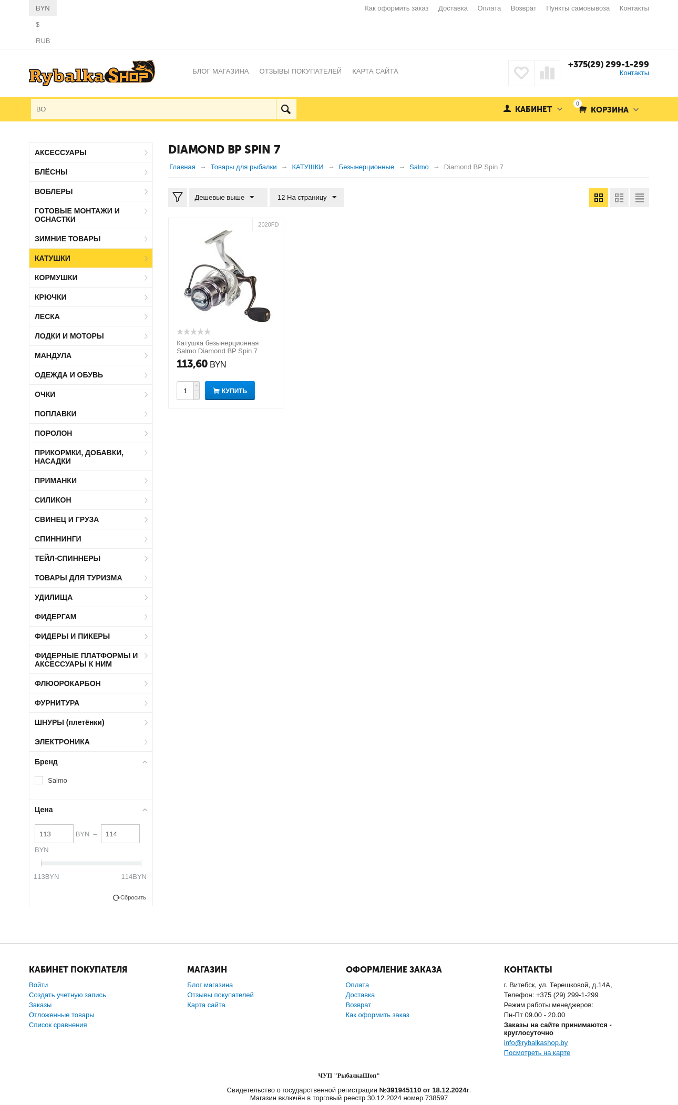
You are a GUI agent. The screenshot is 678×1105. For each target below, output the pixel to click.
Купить (234, 391)
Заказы (40, 1005)
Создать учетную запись (67, 995)
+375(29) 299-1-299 (607, 64)
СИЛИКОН (53, 500)
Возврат (524, 8)
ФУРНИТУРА (57, 703)
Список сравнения (58, 1025)
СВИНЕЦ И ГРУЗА (67, 519)
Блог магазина (210, 985)
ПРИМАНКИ (56, 480)
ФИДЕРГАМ (56, 616)
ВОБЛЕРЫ (54, 191)
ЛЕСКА (47, 316)
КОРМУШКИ (56, 277)
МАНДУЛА (53, 355)
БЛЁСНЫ (51, 172)
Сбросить (133, 897)
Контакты (634, 8)
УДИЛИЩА (54, 597)
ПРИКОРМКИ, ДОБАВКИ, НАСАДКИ (79, 456)
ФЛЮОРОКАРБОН (68, 683)
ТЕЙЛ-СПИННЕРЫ (67, 558)
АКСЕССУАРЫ (61, 152)
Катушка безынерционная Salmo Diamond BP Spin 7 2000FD (218, 351)
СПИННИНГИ (58, 539)
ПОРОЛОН (53, 433)
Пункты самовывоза (578, 8)
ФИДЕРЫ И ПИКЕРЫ (72, 636)
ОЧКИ (45, 394)
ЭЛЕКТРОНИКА (62, 742)
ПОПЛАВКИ (56, 414)
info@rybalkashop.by (536, 1043)
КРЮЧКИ (51, 297)
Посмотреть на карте (537, 1053)
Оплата (489, 8)
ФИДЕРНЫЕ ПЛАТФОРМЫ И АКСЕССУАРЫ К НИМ (86, 659)
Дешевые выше (226, 197)
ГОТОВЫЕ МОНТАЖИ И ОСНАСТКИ (77, 215)
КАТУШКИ (52, 258)
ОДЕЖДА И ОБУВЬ (69, 375)
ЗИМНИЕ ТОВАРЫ (68, 238)
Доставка (453, 8)
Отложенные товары (62, 1015)
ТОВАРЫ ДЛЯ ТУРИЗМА (78, 578)
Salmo (57, 780)
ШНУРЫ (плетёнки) (70, 722)
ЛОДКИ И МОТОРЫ (69, 336)
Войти (38, 985)
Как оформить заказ (396, 8)
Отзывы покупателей (220, 995)
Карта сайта (206, 1005)
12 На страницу (303, 197)
